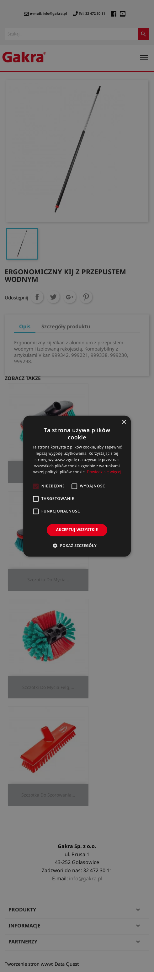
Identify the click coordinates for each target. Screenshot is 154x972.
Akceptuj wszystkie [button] (77, 530)
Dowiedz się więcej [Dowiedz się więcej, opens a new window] (104, 472)
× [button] (123, 422)
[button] (77, 545)
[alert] (77, 486)
